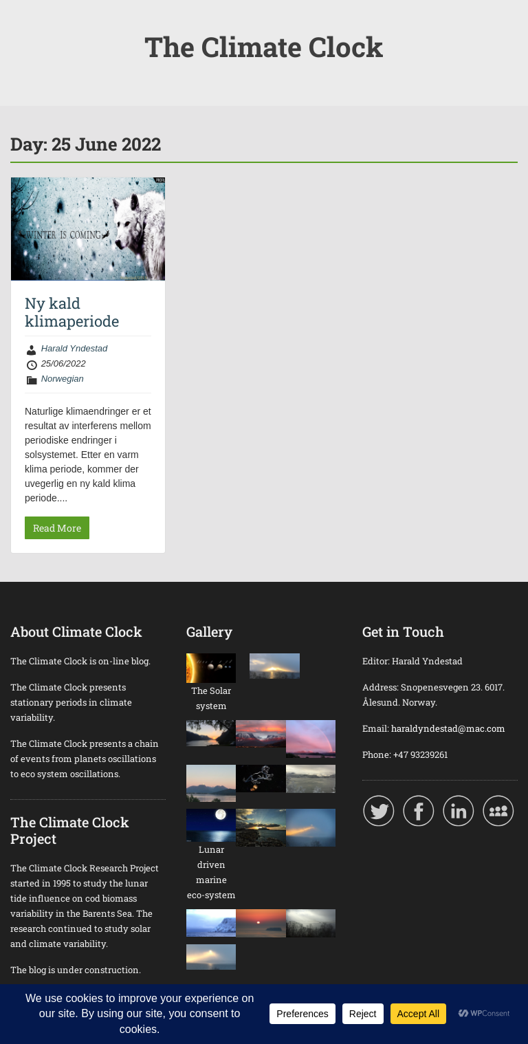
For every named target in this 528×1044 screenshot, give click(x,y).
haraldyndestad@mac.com (448, 728)
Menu (24, 23)
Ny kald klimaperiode (72, 312)
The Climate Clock (264, 46)
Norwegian (62, 378)
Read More (57, 527)
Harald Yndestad (74, 348)
